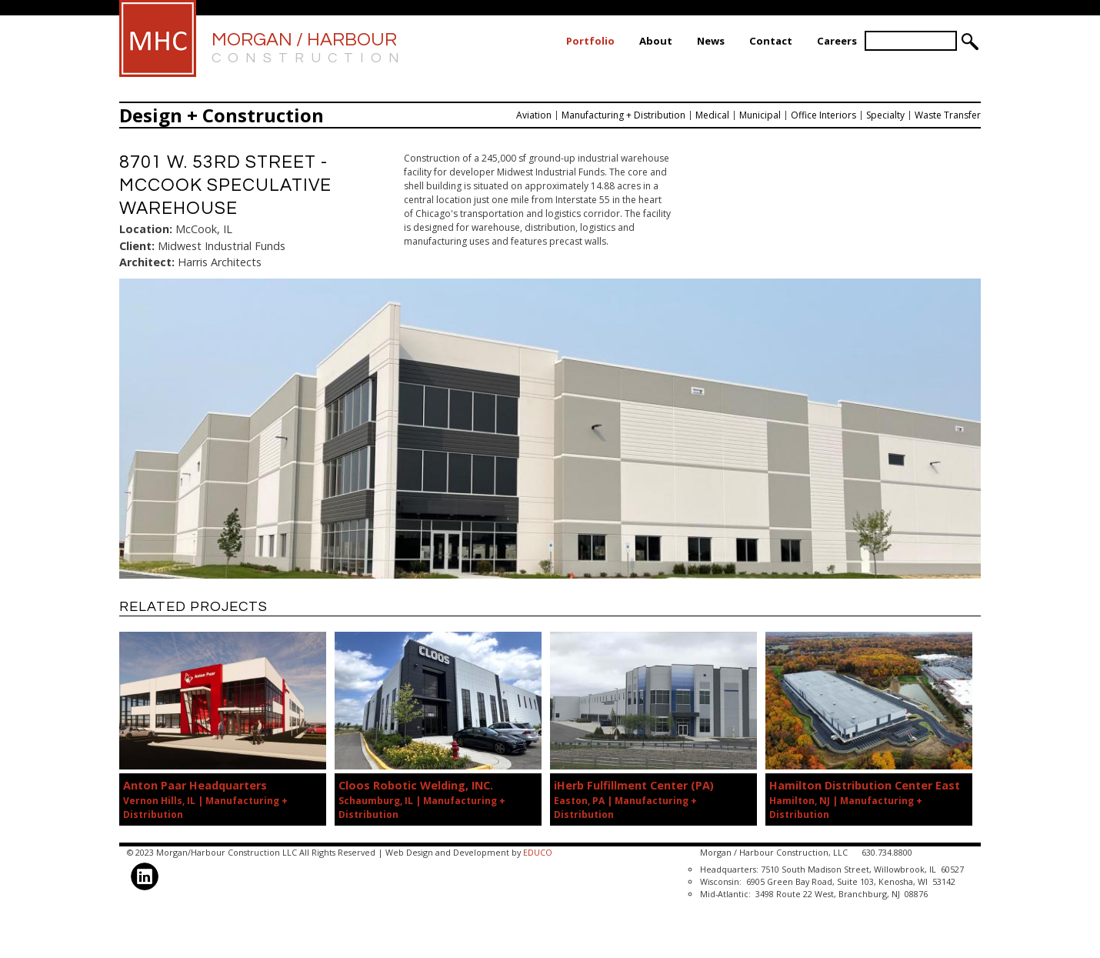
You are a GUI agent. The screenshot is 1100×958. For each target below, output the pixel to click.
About (655, 41)
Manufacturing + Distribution (623, 115)
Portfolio (590, 41)
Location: (145, 229)
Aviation (534, 115)
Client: (137, 246)
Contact (770, 41)
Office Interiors (823, 115)
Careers (837, 41)
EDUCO (537, 852)
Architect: (147, 262)
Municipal (760, 115)
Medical (712, 115)
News (711, 41)
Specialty (885, 115)
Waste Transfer (948, 115)
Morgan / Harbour (309, 49)
